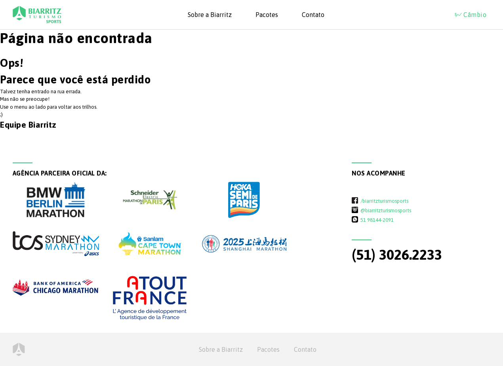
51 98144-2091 (377, 220)
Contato (313, 14)
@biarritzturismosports (385, 210)
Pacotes (266, 14)
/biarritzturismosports (384, 201)
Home (19, 349)
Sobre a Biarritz (210, 14)
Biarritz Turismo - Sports (37, 14)
